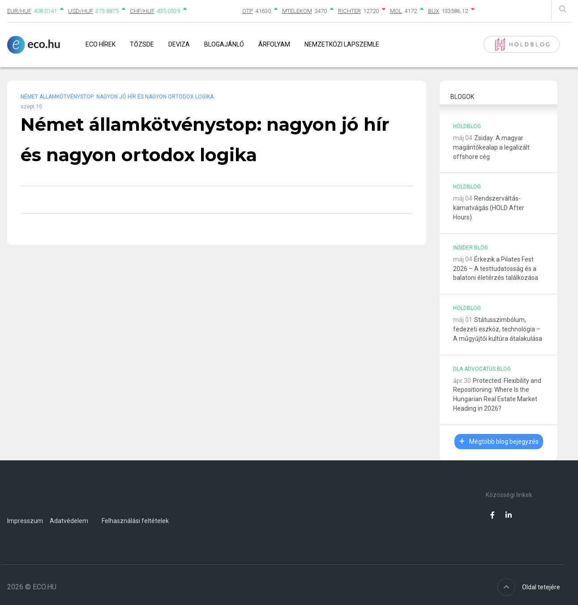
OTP (247, 11)
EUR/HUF (19, 11)
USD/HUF (80, 11)
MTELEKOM (297, 11)
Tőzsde (142, 44)
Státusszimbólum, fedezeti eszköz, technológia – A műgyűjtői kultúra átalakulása (497, 329)
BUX (433, 11)
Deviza (179, 44)
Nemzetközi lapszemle (341, 44)
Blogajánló (224, 44)
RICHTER (349, 11)
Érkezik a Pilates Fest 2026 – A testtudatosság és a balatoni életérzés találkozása (495, 269)
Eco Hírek (101, 44)
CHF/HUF (142, 11)
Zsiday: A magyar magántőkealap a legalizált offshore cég (491, 147)
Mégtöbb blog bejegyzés (499, 441)
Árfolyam (274, 44)
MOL (396, 11)
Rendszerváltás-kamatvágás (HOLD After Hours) (488, 208)
